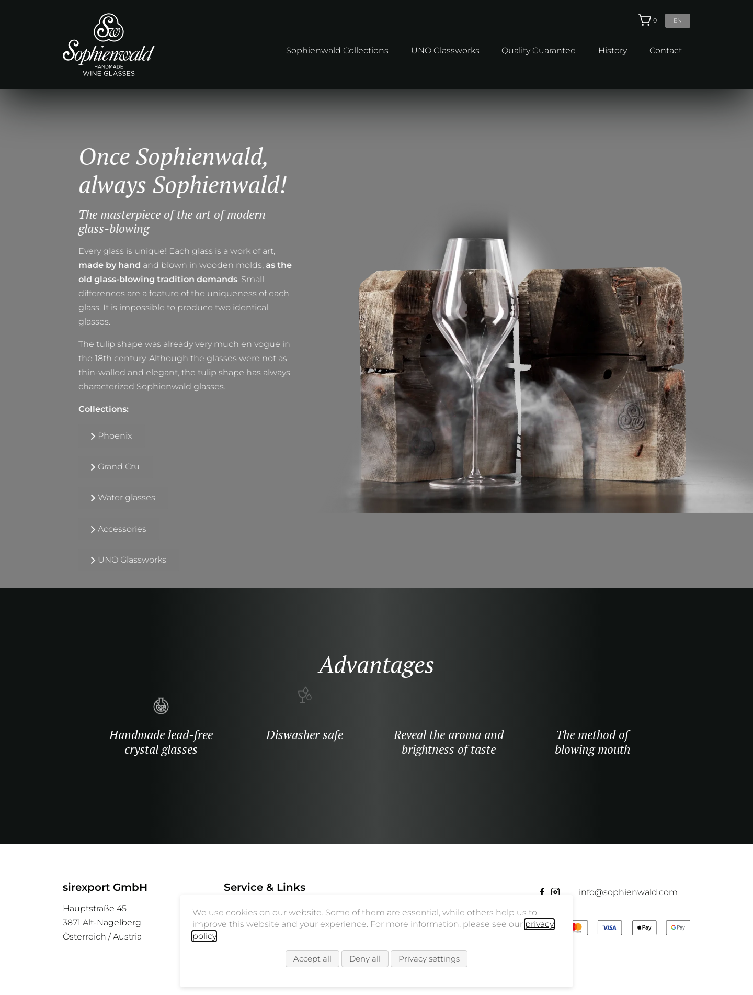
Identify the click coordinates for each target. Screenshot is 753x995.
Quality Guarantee (538, 50)
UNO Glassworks (445, 50)
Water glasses (53, 497)
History (612, 50)
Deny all (365, 962)
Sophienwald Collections (337, 50)
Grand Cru (45, 467)
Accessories (49, 529)
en (678, 20)
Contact (665, 50)
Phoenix (42, 436)
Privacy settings (429, 962)
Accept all (312, 962)
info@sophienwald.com (628, 892)
